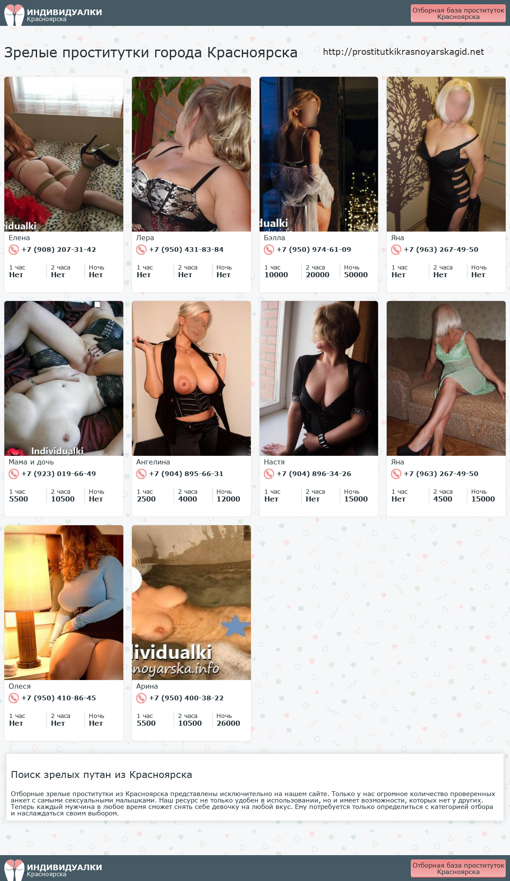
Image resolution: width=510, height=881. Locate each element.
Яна (397, 237)
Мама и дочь (31, 461)
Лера (145, 237)
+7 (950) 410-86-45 (52, 698)
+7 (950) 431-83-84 (180, 250)
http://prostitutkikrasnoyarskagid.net (403, 51)
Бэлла (274, 237)
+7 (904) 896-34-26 (307, 474)
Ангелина (153, 461)
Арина (147, 686)
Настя (274, 461)
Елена (19, 237)
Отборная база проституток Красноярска (458, 13)
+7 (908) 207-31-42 (52, 250)
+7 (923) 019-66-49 (52, 474)
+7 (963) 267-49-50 (435, 250)
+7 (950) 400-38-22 (180, 698)
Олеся (20, 686)
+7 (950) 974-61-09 (307, 250)
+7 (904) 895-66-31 (180, 474)
